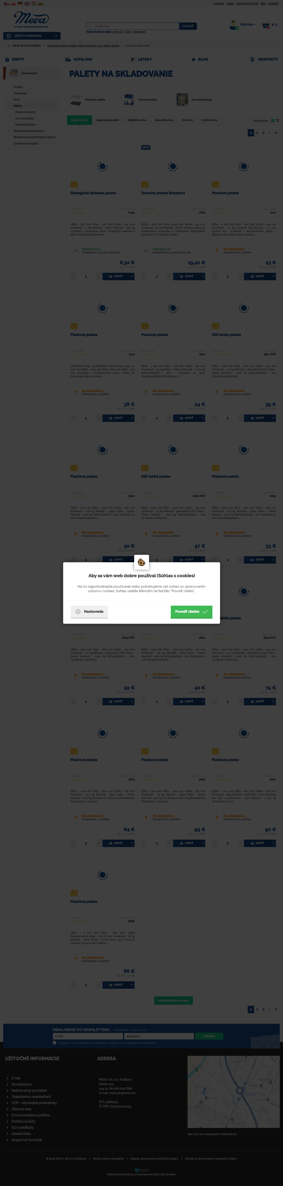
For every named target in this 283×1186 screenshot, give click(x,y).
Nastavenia (89, 611)
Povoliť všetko (191, 611)
